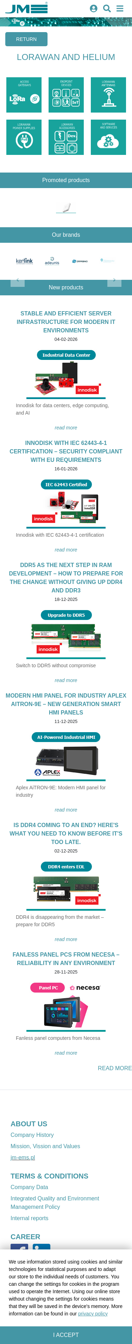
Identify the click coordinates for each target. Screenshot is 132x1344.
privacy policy (93, 1313)
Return (26, 39)
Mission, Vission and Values (45, 1146)
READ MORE (66, 427)
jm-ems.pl (23, 1158)
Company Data (29, 1187)
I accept (66, 1335)
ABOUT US (29, 1124)
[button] (18, 280)
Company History (32, 1135)
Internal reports (30, 1218)
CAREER (25, 1237)
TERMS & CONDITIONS (49, 1176)
